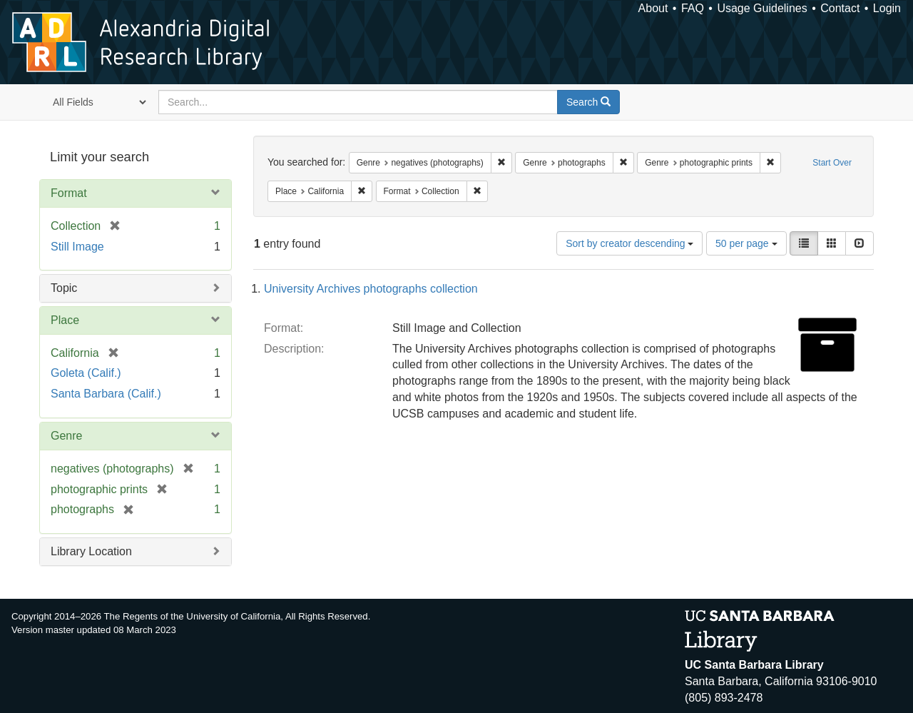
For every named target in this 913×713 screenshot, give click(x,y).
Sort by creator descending (629, 243)
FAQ (692, 8)
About (653, 8)
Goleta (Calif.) (86, 373)
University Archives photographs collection (371, 289)
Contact (840, 8)
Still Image (77, 247)
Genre (66, 436)
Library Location (91, 551)
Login (887, 8)
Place (65, 320)
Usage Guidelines (762, 8)
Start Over (832, 163)
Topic (64, 288)
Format (69, 193)
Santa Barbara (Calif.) (106, 394)
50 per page (746, 243)
